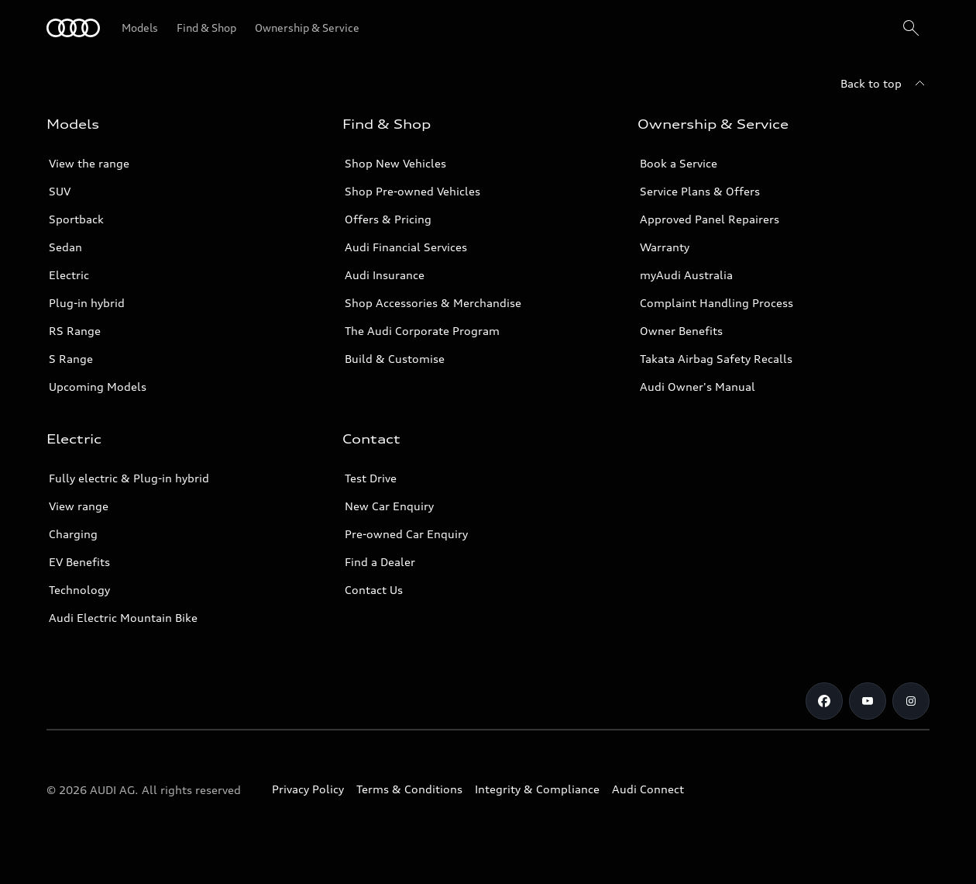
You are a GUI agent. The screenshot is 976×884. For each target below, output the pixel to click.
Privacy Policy (308, 789)
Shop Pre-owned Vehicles (412, 191)
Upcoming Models (97, 386)
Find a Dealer (380, 561)
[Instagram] (911, 701)
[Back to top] (885, 83)
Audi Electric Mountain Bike (123, 617)
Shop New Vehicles (395, 163)
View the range (89, 163)
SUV (59, 191)
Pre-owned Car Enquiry (406, 533)
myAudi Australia (686, 274)
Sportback (76, 219)
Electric (69, 274)
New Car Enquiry (389, 506)
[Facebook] (824, 701)
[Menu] (73, 28)
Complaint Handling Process (716, 302)
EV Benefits (79, 561)
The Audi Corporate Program (422, 330)
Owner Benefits (681, 330)
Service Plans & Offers (700, 191)
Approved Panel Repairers (709, 219)
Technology (79, 589)
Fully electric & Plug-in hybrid (129, 478)
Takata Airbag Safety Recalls (716, 358)
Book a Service (678, 163)
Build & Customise (395, 358)
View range (78, 506)
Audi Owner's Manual (697, 386)
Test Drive (371, 478)
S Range (71, 358)
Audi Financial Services (406, 247)
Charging (73, 533)
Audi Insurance (384, 274)
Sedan (65, 247)
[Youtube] (867, 701)
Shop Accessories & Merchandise (433, 302)
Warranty (664, 247)
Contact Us (374, 589)
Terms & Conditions (409, 789)
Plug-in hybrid (87, 302)
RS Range (75, 330)
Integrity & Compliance (537, 789)
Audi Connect (648, 789)
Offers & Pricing (388, 219)
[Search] (911, 28)
